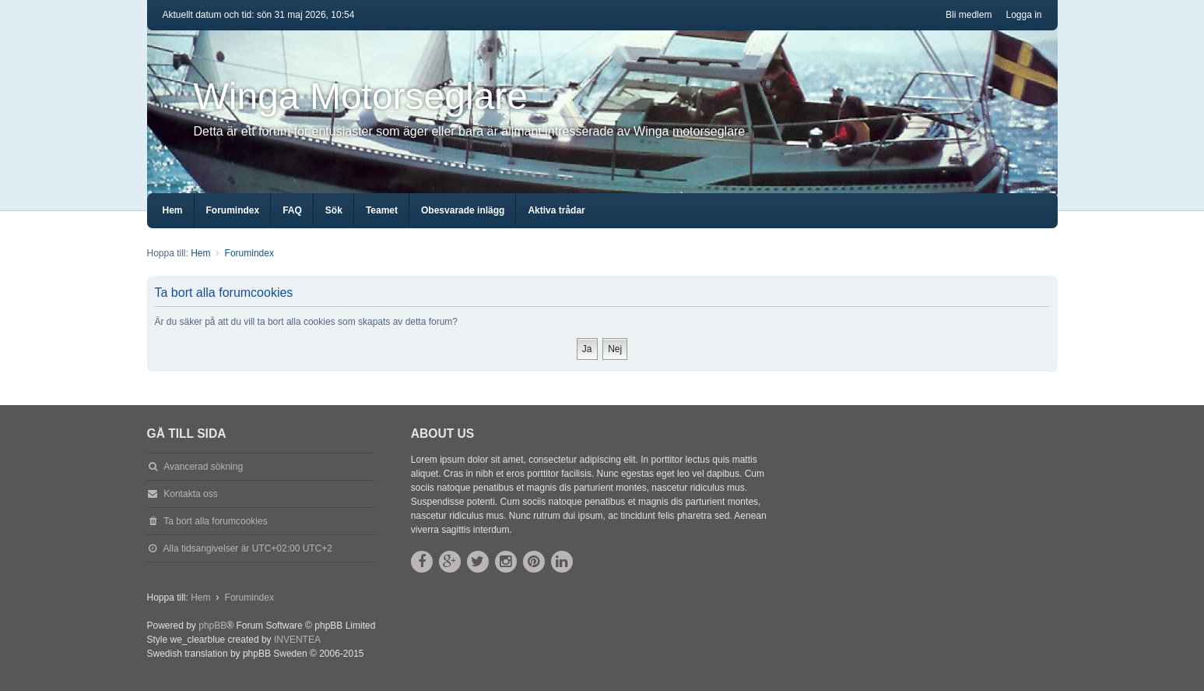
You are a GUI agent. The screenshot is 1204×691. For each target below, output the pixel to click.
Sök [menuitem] (333, 210)
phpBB (212, 625)
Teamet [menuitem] (382, 210)
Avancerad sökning (203, 466)
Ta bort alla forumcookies (215, 521)
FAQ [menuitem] (292, 210)
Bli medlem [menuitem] (969, 14)
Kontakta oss (190, 493)
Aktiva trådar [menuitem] (556, 210)
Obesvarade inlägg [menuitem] (462, 210)
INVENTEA (297, 639)
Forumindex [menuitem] (233, 210)
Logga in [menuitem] (1023, 14)
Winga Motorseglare (361, 96)
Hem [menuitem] (173, 210)
